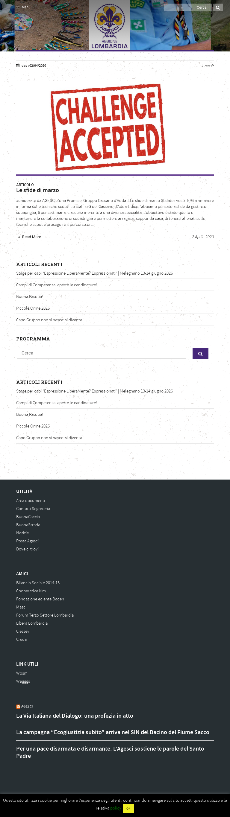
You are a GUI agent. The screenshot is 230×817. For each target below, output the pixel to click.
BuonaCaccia (28, 517)
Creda (21, 639)
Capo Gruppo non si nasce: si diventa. (49, 320)
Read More (31, 237)
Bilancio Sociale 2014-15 (38, 583)
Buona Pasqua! (29, 296)
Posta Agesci (27, 541)
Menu (23, 7)
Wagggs (23, 681)
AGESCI (27, 706)
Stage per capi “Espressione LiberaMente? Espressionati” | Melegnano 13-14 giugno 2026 (94, 273)
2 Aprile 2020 (203, 237)
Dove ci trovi (27, 549)
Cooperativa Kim (31, 591)
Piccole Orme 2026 (33, 308)
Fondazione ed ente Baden (40, 599)
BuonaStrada (28, 525)
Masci (21, 607)
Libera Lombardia (32, 623)
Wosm (22, 673)
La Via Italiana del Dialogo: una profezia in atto (74, 716)
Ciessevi (23, 631)
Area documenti (30, 500)
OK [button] (128, 808)
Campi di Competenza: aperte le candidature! (56, 285)
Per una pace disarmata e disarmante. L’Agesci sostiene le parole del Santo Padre (110, 752)
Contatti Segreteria (33, 509)
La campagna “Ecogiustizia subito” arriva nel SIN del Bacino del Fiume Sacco (112, 732)
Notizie (22, 533)
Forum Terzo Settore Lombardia (45, 615)
